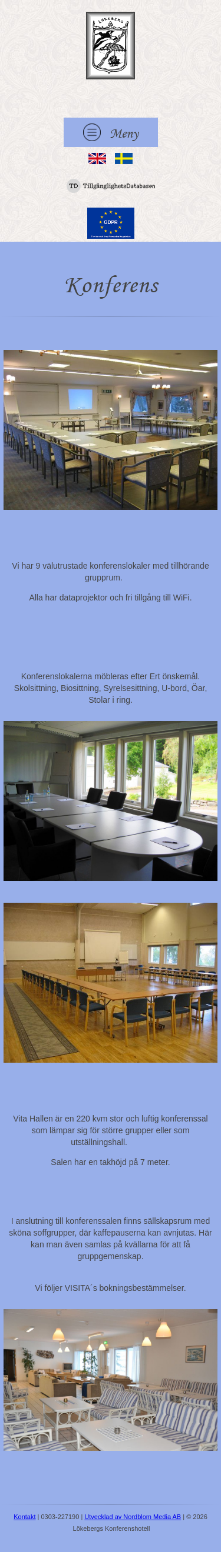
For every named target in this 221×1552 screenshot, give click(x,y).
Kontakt (24, 1516)
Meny (110, 132)
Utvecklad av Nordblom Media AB (132, 1516)
